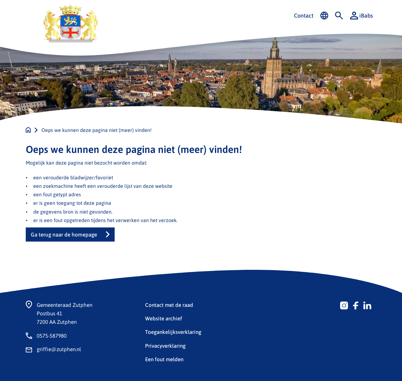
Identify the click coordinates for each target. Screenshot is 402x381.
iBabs (361, 15)
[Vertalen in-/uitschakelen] (324, 16)
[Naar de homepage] (28, 130)
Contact (303, 15)
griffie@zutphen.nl (59, 349)
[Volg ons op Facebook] (355, 304)
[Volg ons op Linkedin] (367, 304)
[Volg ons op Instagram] (344, 304)
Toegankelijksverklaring (173, 331)
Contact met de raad (169, 304)
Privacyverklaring (165, 345)
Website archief (163, 318)
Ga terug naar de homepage (64, 234)
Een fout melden (164, 359)
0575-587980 (52, 335)
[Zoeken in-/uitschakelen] (339, 16)
